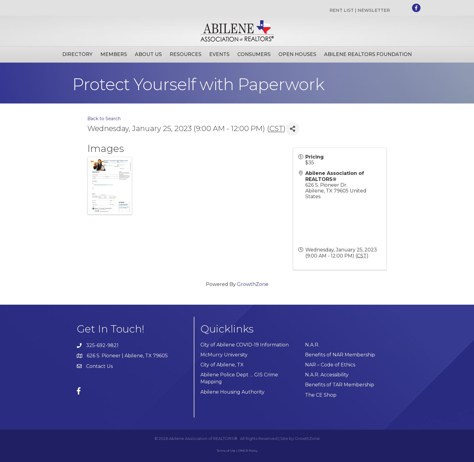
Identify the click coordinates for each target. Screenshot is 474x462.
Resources (185, 54)
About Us (148, 54)
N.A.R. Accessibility (327, 375)
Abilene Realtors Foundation (368, 54)
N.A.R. (312, 345)
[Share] (292, 129)
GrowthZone (252, 284)
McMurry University (224, 355)
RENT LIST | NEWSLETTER (360, 10)
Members (113, 54)
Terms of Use (226, 451)
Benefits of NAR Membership (340, 355)
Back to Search (104, 118)
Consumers (254, 54)
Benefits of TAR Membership (339, 385)
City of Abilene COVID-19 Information (244, 345)
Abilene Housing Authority (232, 392)
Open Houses (297, 54)
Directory (77, 54)
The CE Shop (320, 395)
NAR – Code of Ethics (330, 365)
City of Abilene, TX (222, 365)
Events (219, 54)
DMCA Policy (248, 451)
